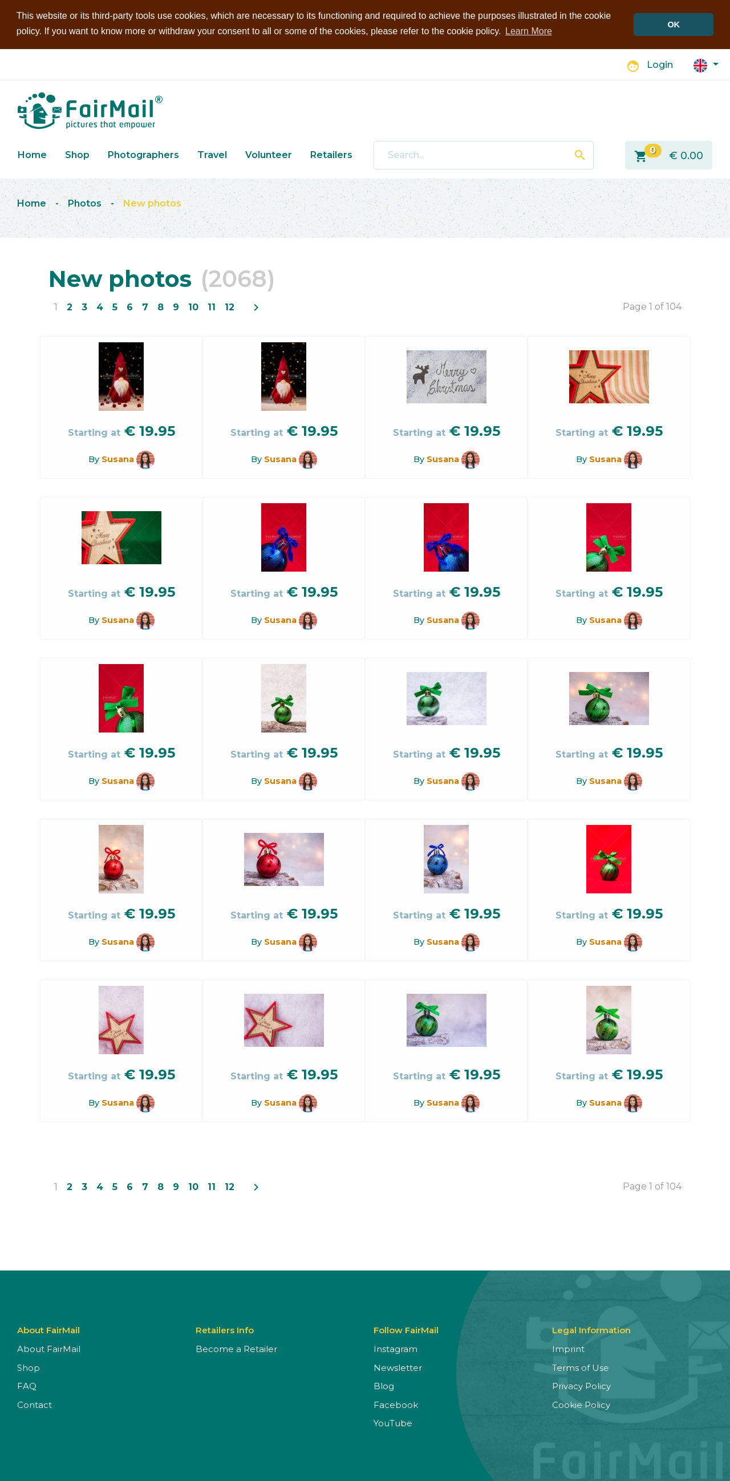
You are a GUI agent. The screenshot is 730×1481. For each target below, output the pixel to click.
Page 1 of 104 (652, 306)
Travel (212, 154)
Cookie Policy (581, 1404)
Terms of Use (580, 1367)
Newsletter (398, 1367)
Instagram (395, 1349)
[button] (706, 64)
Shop (77, 154)
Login (660, 64)
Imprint (568, 1349)
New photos (152, 203)
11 (212, 307)
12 (229, 307)
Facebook (396, 1404)
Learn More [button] (528, 31)
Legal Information (591, 1330)
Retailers (331, 154)
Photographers (143, 154)
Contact (34, 1404)
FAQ (26, 1386)
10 (193, 307)
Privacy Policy (581, 1386)
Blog (384, 1386)
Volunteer (268, 154)
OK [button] (673, 24)
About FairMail (48, 1349)
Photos (85, 203)
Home (32, 154)
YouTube (393, 1423)
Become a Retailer (236, 1349)
